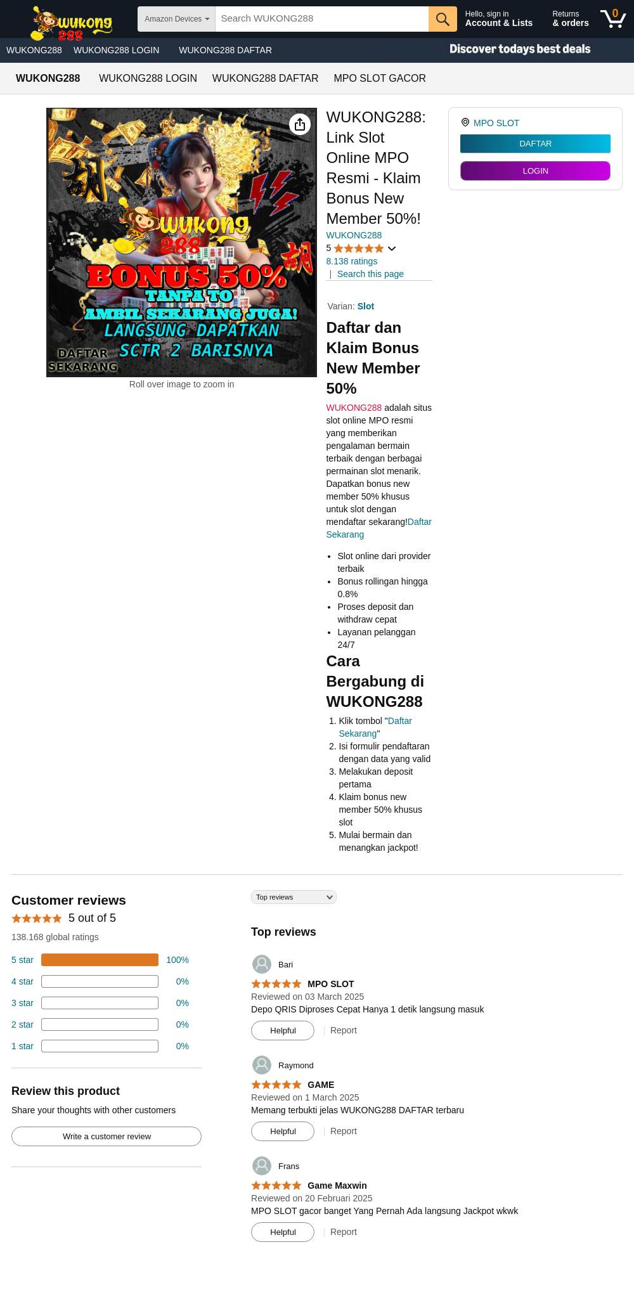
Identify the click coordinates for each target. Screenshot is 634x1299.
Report (343, 1030)
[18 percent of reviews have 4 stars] (100, 981)
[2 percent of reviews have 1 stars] (100, 1046)
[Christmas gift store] (507, 50)
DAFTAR (535, 143)
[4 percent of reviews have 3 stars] (100, 1003)
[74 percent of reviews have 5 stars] (100, 959)
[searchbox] (322, 19)
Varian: (342, 306)
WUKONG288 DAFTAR (225, 50)
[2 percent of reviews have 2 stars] (100, 1024)
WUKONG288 (34, 50)
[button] (300, 124)
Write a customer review (107, 1136)
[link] (467, 123)
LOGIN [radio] (535, 171)
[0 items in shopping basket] (613, 19)
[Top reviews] (317, 1070)
